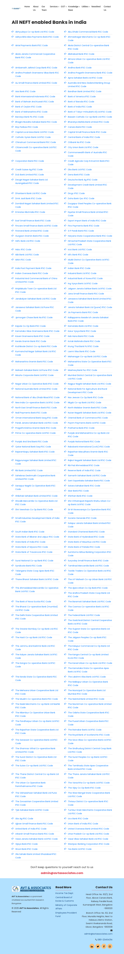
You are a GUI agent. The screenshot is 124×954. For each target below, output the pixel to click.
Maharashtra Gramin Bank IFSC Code (34, 361)
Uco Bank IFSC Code (78, 818)
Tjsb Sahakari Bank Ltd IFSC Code (32, 810)
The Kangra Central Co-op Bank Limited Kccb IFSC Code (88, 656)
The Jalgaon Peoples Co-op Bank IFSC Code (87, 639)
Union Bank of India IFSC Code (83, 823)
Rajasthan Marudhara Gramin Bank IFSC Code (88, 453)
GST (63, 6)
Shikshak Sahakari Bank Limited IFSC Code (36, 495)
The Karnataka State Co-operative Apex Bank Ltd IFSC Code (88, 670)
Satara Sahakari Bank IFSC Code (84, 485)
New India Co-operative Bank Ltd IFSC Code (37, 402)
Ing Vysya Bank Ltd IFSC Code (83, 283)
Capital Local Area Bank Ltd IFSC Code (34, 132)
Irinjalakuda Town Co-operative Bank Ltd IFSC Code (35, 290)
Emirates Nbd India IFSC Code (30, 212)
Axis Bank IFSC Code (25, 91)
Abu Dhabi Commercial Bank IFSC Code (88, 31)
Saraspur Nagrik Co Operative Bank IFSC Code (35, 487)
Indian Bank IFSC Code (79, 268)
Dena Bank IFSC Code (79, 174)
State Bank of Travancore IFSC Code (33, 552)
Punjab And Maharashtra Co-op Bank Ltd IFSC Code (88, 435)
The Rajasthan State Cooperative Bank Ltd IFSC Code (36, 731)
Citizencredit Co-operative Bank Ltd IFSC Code (36, 149)
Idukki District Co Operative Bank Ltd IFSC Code (88, 261)
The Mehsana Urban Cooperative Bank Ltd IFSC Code (36, 692)
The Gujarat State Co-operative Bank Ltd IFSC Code (89, 630)
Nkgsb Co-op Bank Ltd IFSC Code (84, 402)
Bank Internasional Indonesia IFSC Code (35, 96)
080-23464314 (105, 939)
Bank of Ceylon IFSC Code (28, 106)
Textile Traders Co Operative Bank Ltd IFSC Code (89, 572)
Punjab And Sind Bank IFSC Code (31, 441)
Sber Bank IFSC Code (78, 490)
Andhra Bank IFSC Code (80, 67)
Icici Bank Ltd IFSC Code (80, 249)
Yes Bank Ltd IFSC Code (80, 849)
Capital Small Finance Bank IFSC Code (87, 132)
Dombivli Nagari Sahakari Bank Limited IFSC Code (37, 205)
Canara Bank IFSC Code (80, 127)
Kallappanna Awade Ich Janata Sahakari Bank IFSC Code (88, 319)
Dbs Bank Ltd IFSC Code (80, 169)
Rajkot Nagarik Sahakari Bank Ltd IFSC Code (89, 460)
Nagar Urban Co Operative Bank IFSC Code (37, 383)
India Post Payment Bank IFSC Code (33, 268)
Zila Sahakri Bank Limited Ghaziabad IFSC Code (35, 856)
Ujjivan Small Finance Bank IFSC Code (34, 823)
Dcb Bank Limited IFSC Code (29, 174)
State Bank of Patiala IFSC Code (84, 547)
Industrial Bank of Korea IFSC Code (85, 278)
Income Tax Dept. (65, 893)
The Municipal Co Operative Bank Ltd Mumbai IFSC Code (86, 692)
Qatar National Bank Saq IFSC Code (33, 446)
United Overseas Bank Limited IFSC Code (88, 828)
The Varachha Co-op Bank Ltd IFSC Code (89, 782)
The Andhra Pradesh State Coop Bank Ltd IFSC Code (89, 595)
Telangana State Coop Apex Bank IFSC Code (34, 572)
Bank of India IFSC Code (80, 106)
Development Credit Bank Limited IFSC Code (87, 186)
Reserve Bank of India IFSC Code (84, 470)
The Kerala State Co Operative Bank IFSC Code (36, 678)
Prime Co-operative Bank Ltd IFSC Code (35, 433)
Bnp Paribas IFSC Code (26, 127)
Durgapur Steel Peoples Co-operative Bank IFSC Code (89, 205)
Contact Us (107, 8)
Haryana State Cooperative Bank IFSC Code (90, 235)
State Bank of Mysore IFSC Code (31, 547)
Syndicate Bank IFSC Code (28, 565)
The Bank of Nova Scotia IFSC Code (33, 601)
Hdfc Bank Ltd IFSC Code (27, 241)
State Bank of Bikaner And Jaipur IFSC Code (37, 536)
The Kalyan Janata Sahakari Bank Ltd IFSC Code (36, 656)
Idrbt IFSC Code (23, 259)
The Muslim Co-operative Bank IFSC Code (36, 699)
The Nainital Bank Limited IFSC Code (86, 699)
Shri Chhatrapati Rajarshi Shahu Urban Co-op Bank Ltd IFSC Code (89, 503)
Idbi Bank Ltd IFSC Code (27, 254)
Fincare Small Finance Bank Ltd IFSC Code (36, 225)
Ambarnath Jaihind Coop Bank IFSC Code (36, 67)
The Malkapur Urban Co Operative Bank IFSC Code (88, 683)
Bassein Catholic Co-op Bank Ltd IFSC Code (90, 116)
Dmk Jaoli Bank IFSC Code (28, 198)
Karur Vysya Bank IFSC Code (82, 331)
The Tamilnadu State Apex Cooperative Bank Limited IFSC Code (88, 767)
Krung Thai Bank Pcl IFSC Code (83, 346)
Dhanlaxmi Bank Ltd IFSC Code (30, 193)
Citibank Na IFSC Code (79, 142)
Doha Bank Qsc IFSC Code (81, 198)
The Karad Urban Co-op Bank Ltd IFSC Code (90, 663)
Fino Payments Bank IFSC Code (83, 225)
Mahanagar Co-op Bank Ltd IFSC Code (87, 356)
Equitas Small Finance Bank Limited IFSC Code (88, 214)
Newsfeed (95, 6)
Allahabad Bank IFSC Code (81, 54)
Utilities (85, 6)
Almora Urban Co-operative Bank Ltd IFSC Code (89, 61)
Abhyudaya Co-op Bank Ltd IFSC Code (34, 31)
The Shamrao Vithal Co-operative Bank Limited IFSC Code (35, 750)
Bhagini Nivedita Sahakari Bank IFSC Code (36, 121)
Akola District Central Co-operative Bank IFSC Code (88, 47)
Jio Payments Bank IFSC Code (83, 312)
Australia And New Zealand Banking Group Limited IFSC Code (89, 84)
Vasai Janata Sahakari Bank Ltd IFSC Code (36, 838)
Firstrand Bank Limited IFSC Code (31, 230)
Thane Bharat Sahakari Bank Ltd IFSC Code (36, 579)
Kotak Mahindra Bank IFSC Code (84, 341)
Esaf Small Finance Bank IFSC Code (33, 220)
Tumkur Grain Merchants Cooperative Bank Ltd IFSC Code (90, 812)
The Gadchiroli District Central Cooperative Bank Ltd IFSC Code (90, 622)
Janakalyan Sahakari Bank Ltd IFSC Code (35, 298)
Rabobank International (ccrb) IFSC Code (89, 446)
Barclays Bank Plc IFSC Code (29, 116)
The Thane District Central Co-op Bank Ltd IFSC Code (37, 776)
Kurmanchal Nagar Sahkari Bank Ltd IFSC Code (35, 353)
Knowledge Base (73, 8)
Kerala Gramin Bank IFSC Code (30, 341)
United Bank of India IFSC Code (30, 828)
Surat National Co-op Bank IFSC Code (34, 560)
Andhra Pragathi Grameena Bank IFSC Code (90, 72)
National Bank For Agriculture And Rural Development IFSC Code (87, 390)
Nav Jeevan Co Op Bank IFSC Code (85, 397)
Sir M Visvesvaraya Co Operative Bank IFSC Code (89, 511)
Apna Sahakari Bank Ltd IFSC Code (85, 77)
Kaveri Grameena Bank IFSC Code (32, 336)
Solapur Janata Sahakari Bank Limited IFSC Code (89, 525)
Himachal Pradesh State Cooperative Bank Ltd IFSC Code (89, 243)
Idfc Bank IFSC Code (78, 254)
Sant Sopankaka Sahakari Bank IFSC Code (89, 480)
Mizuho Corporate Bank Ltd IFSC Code (34, 375)
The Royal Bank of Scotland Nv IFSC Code (89, 734)
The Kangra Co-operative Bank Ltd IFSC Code (35, 665)
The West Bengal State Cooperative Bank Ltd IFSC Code (89, 794)
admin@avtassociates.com (62, 873)
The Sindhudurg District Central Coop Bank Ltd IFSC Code (89, 750)
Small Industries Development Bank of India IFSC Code (37, 520)
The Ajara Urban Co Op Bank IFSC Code (88, 587)
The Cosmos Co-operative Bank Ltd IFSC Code (88, 608)
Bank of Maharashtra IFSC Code (31, 111)
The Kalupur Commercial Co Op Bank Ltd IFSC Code (89, 648)
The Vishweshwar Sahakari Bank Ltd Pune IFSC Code (36, 794)
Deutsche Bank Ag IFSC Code (82, 179)
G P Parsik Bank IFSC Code (81, 230)
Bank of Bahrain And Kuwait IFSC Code (34, 101)
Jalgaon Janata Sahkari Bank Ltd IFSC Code (90, 288)
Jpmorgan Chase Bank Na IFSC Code (34, 317)
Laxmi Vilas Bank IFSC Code (81, 351)
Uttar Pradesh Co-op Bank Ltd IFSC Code (88, 833)
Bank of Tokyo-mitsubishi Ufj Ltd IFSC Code (90, 111)
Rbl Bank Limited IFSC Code (29, 470)
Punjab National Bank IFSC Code (84, 441)
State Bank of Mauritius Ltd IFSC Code (87, 541)
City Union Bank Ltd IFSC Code (83, 147)
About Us (35, 8)
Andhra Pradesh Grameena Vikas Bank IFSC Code (37, 74)
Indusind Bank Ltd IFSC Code (82, 273)
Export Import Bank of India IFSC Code (87, 220)
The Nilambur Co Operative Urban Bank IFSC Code (35, 714)
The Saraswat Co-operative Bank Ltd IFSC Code (36, 741)
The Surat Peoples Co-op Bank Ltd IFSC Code (87, 759)
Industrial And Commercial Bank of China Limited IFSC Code (36, 280)
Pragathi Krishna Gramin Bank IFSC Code (35, 427)
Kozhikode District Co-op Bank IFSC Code (36, 346)
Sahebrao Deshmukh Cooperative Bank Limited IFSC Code (35, 477)
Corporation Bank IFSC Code (29, 161)
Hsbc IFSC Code (23, 249)
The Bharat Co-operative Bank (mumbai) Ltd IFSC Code (36, 608)
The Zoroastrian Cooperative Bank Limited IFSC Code (36, 803)
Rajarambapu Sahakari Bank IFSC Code (35, 451)
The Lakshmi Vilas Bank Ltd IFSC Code (87, 676)
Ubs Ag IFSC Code (24, 818)
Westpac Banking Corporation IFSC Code (88, 844)
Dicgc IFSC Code (76, 193)
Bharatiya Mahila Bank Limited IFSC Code (88, 121)
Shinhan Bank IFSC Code (80, 495)
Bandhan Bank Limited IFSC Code (84, 91)
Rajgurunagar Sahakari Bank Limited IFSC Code (35, 462)
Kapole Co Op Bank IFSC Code (30, 326)
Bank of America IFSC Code (82, 96)
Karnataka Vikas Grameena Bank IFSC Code (37, 331)
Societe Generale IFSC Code (82, 518)
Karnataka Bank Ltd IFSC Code (83, 326)
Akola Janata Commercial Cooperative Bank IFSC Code (35, 56)
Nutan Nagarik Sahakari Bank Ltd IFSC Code (89, 412)
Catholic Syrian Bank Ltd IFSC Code (33, 137)
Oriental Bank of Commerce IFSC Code (88, 417)
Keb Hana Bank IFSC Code (81, 336)
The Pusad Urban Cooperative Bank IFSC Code (88, 723)
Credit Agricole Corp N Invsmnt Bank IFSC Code (89, 163)
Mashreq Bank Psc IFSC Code (82, 370)
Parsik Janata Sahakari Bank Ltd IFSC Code (36, 422)
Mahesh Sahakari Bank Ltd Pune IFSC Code (36, 370)
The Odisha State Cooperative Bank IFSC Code (88, 714)
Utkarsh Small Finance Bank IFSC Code (34, 833)
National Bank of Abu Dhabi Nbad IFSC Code (37, 397)
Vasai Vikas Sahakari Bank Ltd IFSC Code (88, 838)
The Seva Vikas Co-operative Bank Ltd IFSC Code (89, 741)
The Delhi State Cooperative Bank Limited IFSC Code (36, 617)
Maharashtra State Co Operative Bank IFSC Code (90, 363)
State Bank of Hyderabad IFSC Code (86, 536)
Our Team (44, 8)
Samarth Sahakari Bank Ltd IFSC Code (87, 475)
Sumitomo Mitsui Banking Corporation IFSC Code (89, 554)
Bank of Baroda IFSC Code (81, 101)
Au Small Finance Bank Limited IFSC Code (36, 82)
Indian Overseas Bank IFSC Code (31, 273)
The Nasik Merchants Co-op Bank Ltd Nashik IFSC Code (37, 706)
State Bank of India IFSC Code (30, 541)
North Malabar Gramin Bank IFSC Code (87, 407)
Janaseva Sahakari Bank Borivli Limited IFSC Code (89, 300)
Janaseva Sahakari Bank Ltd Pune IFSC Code (34, 309)
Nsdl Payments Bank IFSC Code (31, 412)
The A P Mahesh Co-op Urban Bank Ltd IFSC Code (90, 581)
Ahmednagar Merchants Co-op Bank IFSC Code (89, 38)
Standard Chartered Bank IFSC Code (86, 531)
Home (27, 6)
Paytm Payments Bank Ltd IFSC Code (87, 422)
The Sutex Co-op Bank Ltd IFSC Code (34, 765)
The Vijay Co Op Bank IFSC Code (84, 787)
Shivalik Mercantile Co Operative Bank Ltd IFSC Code (36, 503)
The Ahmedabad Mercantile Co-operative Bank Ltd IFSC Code (36, 589)
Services (54, 6)
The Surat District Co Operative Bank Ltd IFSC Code (35, 759)
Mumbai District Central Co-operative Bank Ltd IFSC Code (90, 377)
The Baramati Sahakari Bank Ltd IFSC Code (89, 601)
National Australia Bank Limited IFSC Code (36, 388)
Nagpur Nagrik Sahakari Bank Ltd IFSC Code (89, 383)
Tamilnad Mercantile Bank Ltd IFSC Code (88, 565)
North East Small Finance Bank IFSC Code (36, 407)
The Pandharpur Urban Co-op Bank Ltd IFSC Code (37, 723)
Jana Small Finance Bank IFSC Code (86, 293)
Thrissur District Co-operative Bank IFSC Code (88, 803)
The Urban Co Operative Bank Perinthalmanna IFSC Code (30, 784)
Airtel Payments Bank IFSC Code (31, 45)
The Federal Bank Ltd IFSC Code (84, 615)
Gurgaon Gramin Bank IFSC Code (32, 235)
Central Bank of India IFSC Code (84, 137)
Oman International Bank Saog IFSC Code (36, 417)
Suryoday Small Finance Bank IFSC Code (88, 560)
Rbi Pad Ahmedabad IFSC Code (83, 465)
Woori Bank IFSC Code (26, 849)
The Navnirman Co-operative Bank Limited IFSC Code (89, 706)
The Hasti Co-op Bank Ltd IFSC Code (33, 637)
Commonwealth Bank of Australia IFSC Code (87, 154)
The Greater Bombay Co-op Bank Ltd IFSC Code (36, 630)
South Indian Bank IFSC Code (29, 531)
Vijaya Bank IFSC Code (26, 844)
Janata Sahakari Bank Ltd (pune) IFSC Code (90, 307)
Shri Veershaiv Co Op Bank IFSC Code (34, 509)
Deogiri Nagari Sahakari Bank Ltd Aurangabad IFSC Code (31, 181)
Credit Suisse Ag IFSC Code (29, 169)
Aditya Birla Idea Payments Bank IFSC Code (37, 36)
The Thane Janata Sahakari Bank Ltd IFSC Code (89, 776)
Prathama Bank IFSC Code (81, 427)
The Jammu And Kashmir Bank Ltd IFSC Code (35, 648)
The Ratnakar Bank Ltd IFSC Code (85, 729)
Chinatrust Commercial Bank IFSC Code (35, 142)
